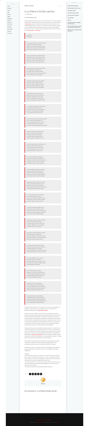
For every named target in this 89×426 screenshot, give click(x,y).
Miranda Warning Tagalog (73, 5)
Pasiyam (69, 20)
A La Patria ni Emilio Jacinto (39, 11)
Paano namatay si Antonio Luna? (74, 8)
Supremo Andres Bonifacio (37, 334)
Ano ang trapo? (71, 17)
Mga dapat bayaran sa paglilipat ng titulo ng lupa (74, 23)
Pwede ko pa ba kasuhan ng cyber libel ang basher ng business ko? (74, 27)
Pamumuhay (9, 24)
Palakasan (9, 20)
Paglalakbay (9, 18)
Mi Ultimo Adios (30, 30)
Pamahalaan (9, 22)
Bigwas (58, 422)
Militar (8, 12)
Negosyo (9, 14)
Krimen (8, 10)
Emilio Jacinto (28, 23)
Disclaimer (49, 420)
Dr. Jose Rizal (37, 30)
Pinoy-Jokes (9, 33)
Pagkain (8, 16)
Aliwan (8, 6)
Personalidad (9, 29)
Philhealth (9, 31)
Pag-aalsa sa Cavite (72, 10)
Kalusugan (9, 8)
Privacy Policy (43, 420)
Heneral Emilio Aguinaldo (42, 310)
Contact (38, 420)
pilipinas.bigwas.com (40, 422)
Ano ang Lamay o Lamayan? (73, 15)
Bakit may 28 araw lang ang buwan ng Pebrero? (75, 30)
